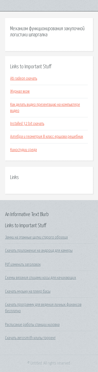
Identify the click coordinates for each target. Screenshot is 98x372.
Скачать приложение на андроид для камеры (39, 251)
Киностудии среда (23, 150)
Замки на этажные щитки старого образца (36, 237)
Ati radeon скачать (23, 78)
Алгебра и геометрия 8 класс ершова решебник (46, 137)
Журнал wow (20, 91)
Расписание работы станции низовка (32, 325)
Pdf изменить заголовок (23, 265)
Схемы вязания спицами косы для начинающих (40, 278)
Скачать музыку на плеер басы (28, 291)
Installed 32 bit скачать (27, 124)
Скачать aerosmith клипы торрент (30, 338)
